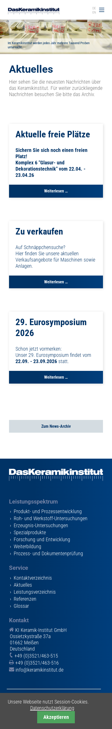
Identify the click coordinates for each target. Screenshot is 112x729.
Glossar (21, 606)
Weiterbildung (27, 546)
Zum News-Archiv (56, 426)
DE (94, 8)
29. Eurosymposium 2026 (51, 327)
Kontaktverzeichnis (33, 578)
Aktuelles (23, 585)
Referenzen (25, 599)
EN (94, 12)
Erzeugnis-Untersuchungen (41, 525)
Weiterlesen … (56, 192)
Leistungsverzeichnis (35, 592)
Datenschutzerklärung (52, 708)
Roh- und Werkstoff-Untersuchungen (50, 518)
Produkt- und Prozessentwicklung (48, 511)
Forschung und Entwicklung (42, 539)
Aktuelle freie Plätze (52, 134)
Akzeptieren (56, 717)
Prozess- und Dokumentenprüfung (48, 553)
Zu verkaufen (39, 231)
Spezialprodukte (30, 532)
